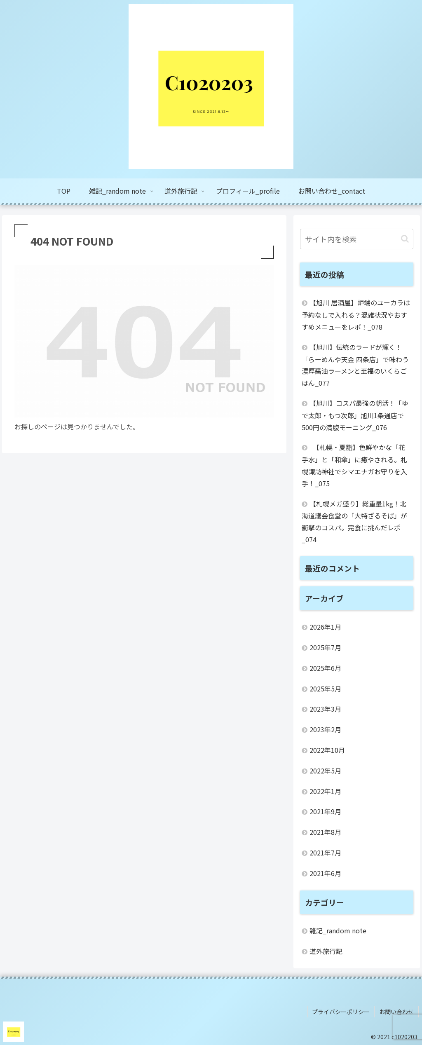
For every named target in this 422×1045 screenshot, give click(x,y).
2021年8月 (325, 832)
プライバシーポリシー (342, 1011)
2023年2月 (325, 729)
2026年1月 (325, 627)
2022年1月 (325, 791)
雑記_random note (337, 930)
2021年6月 (325, 873)
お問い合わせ (397, 1011)
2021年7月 (325, 853)
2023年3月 (325, 709)
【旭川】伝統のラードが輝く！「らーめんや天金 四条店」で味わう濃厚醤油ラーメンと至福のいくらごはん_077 (355, 365)
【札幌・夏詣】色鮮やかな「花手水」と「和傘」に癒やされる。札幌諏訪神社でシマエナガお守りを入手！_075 (354, 465)
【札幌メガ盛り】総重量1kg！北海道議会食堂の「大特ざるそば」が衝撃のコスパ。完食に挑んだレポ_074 (354, 521)
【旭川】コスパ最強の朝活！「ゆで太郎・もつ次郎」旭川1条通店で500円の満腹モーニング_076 (355, 415)
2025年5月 (325, 689)
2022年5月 (325, 771)
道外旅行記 (325, 951)
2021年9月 (325, 811)
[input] (356, 239)
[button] (405, 239)
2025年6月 (325, 668)
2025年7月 (325, 647)
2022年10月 (327, 750)
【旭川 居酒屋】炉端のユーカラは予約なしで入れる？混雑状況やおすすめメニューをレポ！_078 (356, 315)
